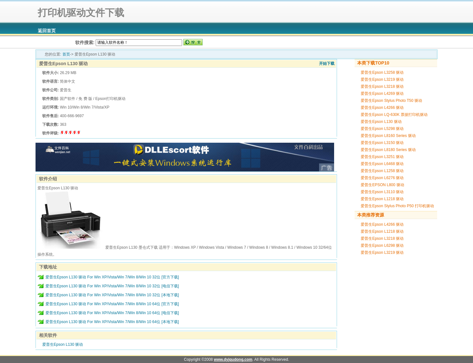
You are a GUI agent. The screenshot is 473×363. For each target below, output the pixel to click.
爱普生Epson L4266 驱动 (382, 107)
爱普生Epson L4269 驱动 (382, 93)
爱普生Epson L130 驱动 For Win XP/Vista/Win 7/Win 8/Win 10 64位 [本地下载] (112, 322)
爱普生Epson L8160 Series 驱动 (388, 135)
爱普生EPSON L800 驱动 (382, 185)
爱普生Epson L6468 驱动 (382, 164)
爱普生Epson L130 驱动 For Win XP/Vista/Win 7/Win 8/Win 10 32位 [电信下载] (112, 286)
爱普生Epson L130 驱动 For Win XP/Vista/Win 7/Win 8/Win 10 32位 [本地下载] (112, 295)
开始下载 (326, 63)
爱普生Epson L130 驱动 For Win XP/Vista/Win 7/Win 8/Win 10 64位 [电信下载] (112, 313)
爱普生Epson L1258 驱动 (382, 171)
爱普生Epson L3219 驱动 (382, 79)
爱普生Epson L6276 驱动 (382, 178)
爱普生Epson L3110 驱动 (382, 192)
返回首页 (47, 30)
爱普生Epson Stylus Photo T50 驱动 (391, 100)
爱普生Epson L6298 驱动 (382, 245)
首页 (66, 54)
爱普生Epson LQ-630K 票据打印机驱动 (394, 114)
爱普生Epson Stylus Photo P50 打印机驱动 (397, 206)
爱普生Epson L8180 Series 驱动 (388, 149)
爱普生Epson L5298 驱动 (382, 128)
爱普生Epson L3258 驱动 (382, 72)
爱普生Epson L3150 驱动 (382, 142)
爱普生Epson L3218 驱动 (382, 86)
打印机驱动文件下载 (80, 12)
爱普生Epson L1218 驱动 (382, 199)
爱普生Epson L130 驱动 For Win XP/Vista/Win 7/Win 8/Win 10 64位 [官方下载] (112, 304)
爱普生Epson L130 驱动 (63, 63)
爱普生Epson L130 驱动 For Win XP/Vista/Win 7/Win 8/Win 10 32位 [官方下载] (112, 277)
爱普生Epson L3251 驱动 (382, 157)
